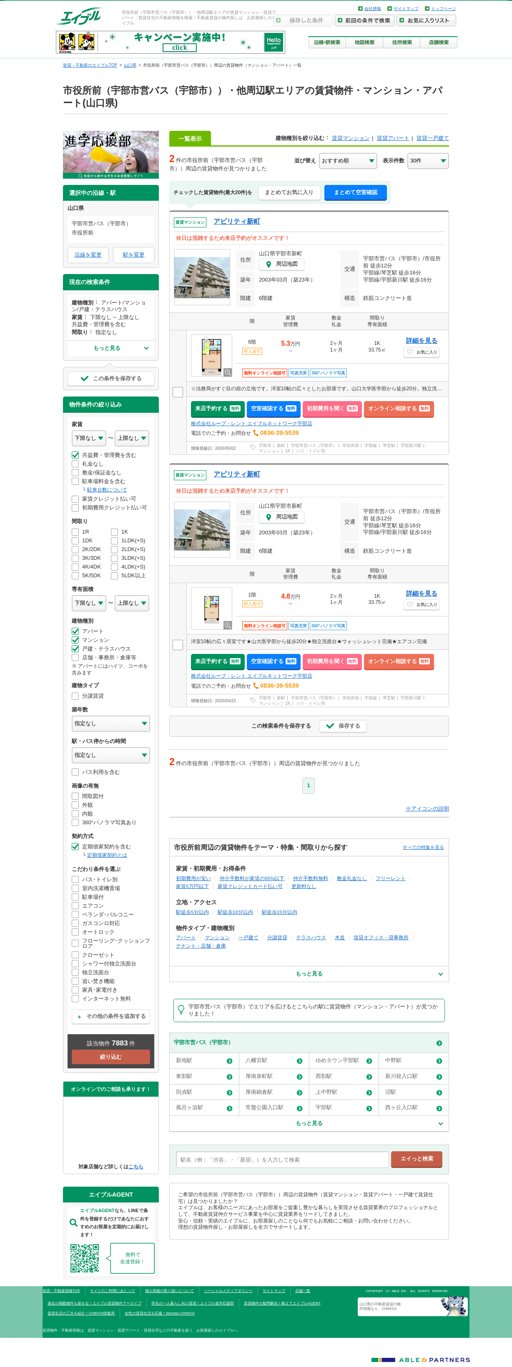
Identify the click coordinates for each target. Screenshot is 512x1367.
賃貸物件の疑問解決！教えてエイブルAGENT (282, 1303)
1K (287, 451)
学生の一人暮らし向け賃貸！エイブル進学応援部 (192, 1303)
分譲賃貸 (277, 937)
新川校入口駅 (413, 1076)
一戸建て (248, 937)
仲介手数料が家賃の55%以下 (252, 878)
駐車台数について (107, 490)
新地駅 (204, 1060)
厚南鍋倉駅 (274, 1092)
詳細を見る (421, 340)
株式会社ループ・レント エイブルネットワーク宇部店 (251, 424)
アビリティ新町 (236, 221)
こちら (135, 1166)
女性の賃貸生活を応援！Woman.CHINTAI (160, 1313)
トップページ (443, 8)
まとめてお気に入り (289, 192)
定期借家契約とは (107, 855)
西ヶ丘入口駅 (413, 1107)
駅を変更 (134, 255)
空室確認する (273, 408)
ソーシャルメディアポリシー (228, 1291)
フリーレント (391, 878)
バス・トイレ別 (310, 451)
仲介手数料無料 (310, 878)
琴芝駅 (389, 445)
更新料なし (303, 886)
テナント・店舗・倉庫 (201, 945)
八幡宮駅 (274, 1060)
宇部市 (265, 445)
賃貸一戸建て (433, 138)
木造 (340, 937)
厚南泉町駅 (274, 1076)
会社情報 (372, 8)
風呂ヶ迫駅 (204, 1107)
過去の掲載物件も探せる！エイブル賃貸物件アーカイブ (94, 1303)
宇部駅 (344, 1107)
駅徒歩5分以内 (192, 912)
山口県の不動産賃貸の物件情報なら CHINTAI (380, 1306)
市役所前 (350, 445)
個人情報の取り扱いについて (169, 1291)
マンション (269, 451)
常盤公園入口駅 (274, 1107)
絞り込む (111, 1057)
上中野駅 (344, 1092)
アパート (186, 937)
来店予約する (218, 408)
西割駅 (344, 1076)
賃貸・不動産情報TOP (61, 1291)
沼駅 (413, 1092)
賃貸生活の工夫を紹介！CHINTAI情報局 (81, 1313)
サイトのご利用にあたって (112, 1291)
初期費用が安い (193, 878)
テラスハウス (311, 937)
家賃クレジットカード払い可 (250, 886)
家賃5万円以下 (192, 886)
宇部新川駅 (411, 445)
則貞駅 (204, 1092)
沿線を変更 (88, 255)
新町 (281, 445)
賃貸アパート (393, 138)
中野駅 (413, 1060)
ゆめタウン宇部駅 (344, 1060)
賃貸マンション (351, 138)
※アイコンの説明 (427, 809)
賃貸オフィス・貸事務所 (381, 937)
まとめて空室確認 (355, 192)
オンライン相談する (399, 408)
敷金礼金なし (352, 878)
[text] (282, 1159)
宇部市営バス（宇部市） (314, 445)
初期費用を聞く (332, 408)
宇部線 (370, 445)
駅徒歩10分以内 (235, 912)
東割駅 (204, 1076)
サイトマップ (406, 8)
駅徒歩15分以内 (279, 912)
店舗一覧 (302, 1291)
